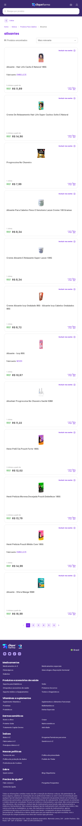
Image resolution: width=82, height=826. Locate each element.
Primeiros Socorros (49, 688)
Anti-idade (46, 727)
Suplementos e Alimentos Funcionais (56, 702)
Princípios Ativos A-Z (11, 745)
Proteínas (6, 706)
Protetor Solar (8, 724)
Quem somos (8, 773)
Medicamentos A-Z (10, 666)
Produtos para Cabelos (28, 27)
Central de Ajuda (9, 787)
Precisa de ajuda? (13, 779)
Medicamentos (11, 662)
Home (6, 27)
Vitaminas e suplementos (17, 698)
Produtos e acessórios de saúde (20, 680)
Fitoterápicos (8, 670)
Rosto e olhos (8, 720)
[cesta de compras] (77, 5)
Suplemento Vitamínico (12, 702)
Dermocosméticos (13, 715)
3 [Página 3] (38, 625)
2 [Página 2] (33, 625)
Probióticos (7, 710)
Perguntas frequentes (50, 783)
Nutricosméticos (48, 724)
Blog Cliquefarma (48, 773)
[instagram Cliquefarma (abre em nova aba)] (19, 654)
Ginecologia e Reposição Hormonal (55, 670)
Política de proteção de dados (15, 759)
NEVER (14, 361)
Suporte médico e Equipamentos (15, 692)
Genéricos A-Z (47, 741)
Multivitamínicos (48, 706)
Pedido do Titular (48, 759)
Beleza (14, 27)
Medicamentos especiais (51, 666)
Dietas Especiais (48, 710)
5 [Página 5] (48, 625)
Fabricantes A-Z (9, 741)
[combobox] (57, 40)
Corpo (44, 720)
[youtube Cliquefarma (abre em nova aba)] (10, 654)
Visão (44, 684)
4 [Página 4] (43, 625)
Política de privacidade (51, 755)
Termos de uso (9, 755)
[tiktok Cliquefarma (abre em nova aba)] (14, 654)
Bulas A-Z (6, 737)
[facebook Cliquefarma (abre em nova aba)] (5, 654)
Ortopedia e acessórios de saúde (16, 688)
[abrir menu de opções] (5, 4)
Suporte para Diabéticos (12, 684)
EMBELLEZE (16, 75)
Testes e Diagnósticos (50, 692)
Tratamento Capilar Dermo (13, 727)
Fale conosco (8, 783)
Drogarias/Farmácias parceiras (54, 737)
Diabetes (6, 674)
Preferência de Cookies (12, 763)
